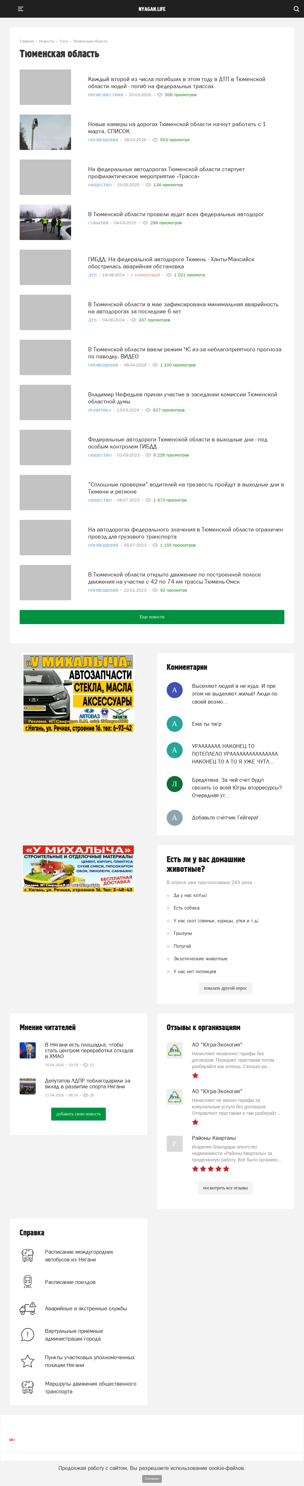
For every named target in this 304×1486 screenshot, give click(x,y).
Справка (32, 1233)
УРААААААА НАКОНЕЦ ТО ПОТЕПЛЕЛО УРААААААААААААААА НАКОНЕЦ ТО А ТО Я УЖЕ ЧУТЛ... (235, 754)
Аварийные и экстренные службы (86, 1308)
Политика (100, 410)
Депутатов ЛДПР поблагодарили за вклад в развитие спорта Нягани (87, 1083)
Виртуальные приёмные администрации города (74, 1335)
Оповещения (103, 139)
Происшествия (106, 94)
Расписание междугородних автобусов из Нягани (79, 1256)
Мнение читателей (48, 1027)
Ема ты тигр (206, 724)
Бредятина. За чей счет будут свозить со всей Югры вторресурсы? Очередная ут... (237, 788)
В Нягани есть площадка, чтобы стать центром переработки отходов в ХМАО (89, 1050)
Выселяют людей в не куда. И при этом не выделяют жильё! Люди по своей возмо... (234, 694)
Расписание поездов (70, 1282)
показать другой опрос (225, 988)
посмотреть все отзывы (225, 1188)
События (98, 222)
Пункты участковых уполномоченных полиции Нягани (90, 1361)
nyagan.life (152, 9)
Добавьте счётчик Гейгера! (225, 817)
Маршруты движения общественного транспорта (90, 1387)
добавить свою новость (78, 1114)
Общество (100, 184)
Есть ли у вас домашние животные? (206, 864)
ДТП (92, 274)
